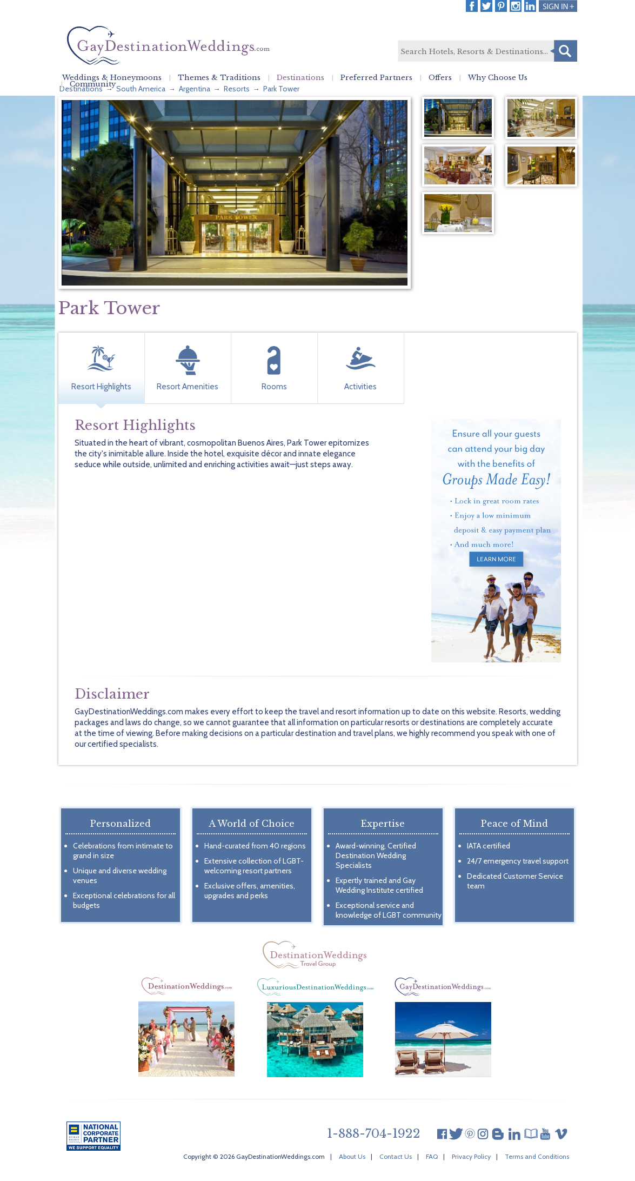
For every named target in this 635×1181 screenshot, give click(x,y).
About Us (352, 1156)
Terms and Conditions (537, 1156)
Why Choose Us (497, 78)
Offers (440, 78)
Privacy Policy (471, 1156)
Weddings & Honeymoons (112, 78)
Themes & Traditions (219, 78)
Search (563, 51)
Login (558, 6)
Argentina (194, 89)
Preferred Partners (376, 78)
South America (140, 89)
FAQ (432, 1156)
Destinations (300, 78)
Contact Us (395, 1156)
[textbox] (487, 51)
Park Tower (281, 89)
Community (93, 84)
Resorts (237, 89)
